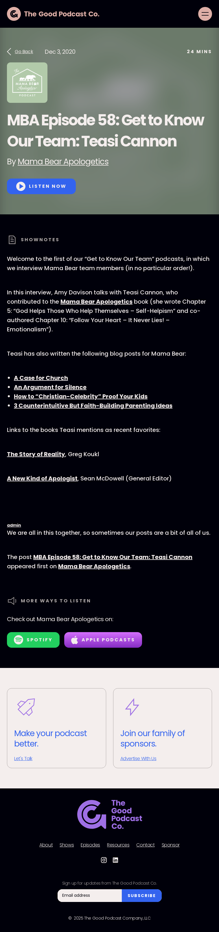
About (46, 845)
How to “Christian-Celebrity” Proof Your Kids (81, 396)
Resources (118, 845)
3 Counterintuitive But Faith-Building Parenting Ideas (93, 406)
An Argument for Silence (50, 387)
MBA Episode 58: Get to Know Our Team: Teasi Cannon (112, 557)
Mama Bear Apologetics (63, 161)
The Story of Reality (36, 454)
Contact (145, 845)
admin (14, 525)
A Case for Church (41, 378)
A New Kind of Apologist (42, 478)
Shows (67, 845)
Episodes (90, 845)
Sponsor (171, 845)
